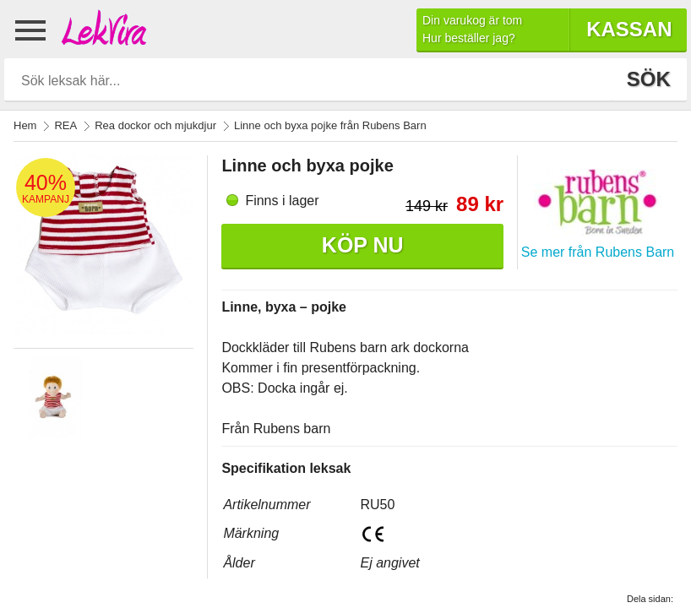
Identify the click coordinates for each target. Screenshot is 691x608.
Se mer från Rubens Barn (597, 252)
